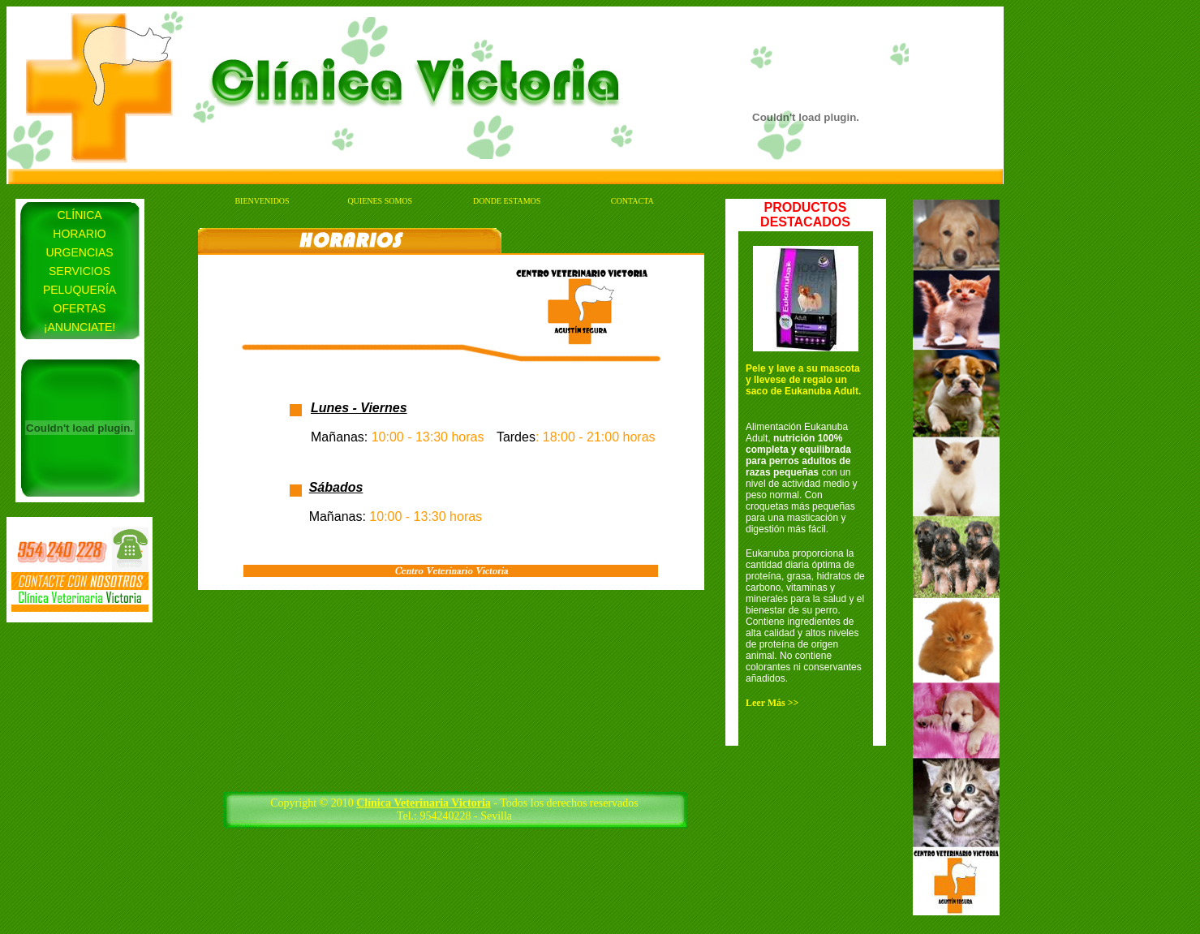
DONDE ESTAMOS (506, 200)
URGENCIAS (79, 252)
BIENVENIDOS (261, 200)
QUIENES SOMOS (379, 200)
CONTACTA (632, 200)
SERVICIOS (79, 271)
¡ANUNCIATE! (79, 327)
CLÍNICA (79, 215)
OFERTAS (80, 308)
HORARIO (79, 233)
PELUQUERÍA (79, 289)
